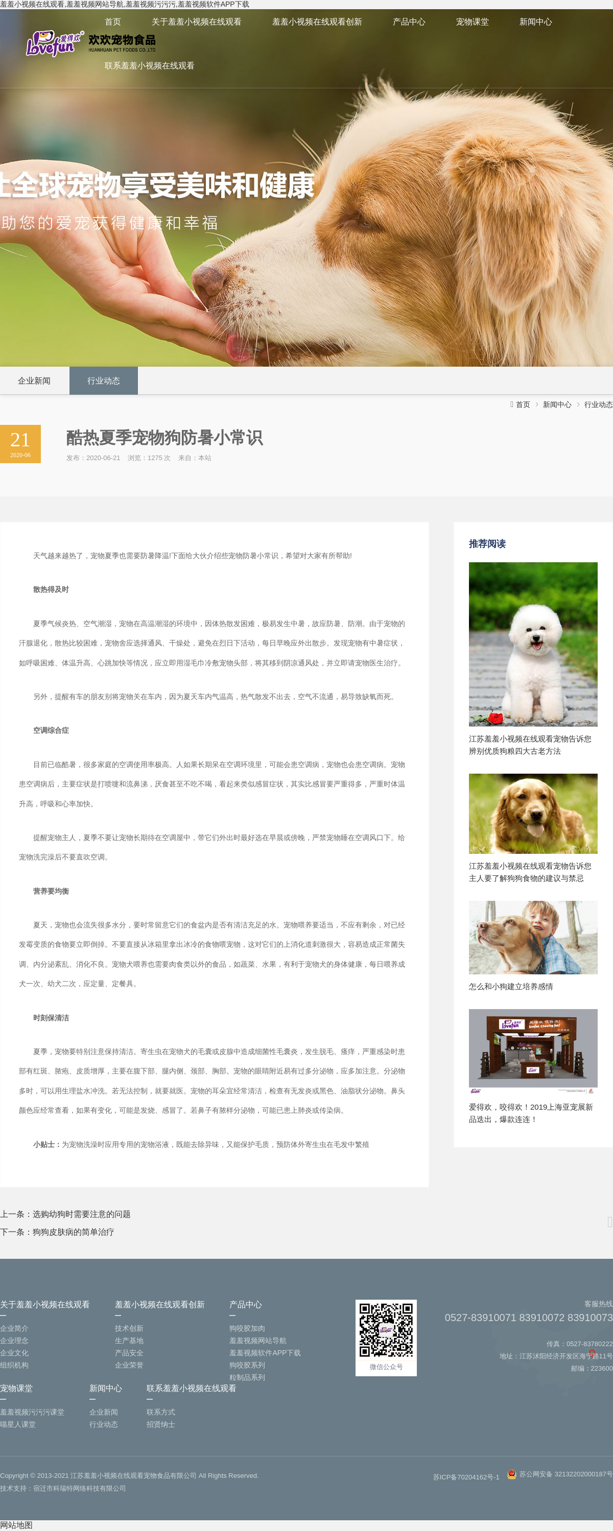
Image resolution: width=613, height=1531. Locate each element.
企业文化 (14, 1353)
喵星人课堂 (18, 1424)
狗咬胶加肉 (247, 1328)
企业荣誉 (129, 1365)
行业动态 (103, 380)
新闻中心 (536, 21)
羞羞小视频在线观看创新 (317, 21)
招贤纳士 (161, 1424)
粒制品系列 (247, 1377)
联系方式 (161, 1412)
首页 (113, 21)
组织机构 (14, 1365)
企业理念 (14, 1340)
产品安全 (129, 1353)
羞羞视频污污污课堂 (32, 1412)
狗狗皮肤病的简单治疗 (73, 1232)
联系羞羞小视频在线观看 (150, 65)
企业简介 (14, 1328)
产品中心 (409, 21)
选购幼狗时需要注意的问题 (82, 1214)
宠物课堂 (472, 21)
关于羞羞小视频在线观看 (197, 21)
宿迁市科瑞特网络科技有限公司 (79, 1488)
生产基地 (129, 1340)
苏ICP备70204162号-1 (466, 1477)
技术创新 (129, 1328)
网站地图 (16, 1525)
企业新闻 (34, 380)
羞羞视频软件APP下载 (265, 1353)
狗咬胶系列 (247, 1365)
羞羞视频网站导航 (258, 1340)
